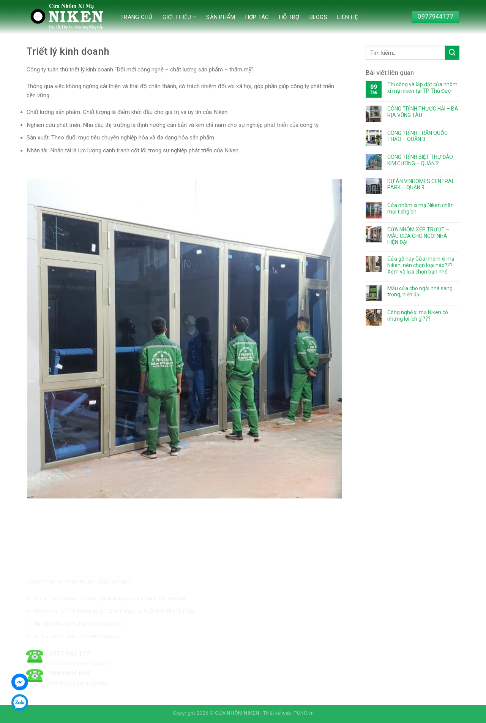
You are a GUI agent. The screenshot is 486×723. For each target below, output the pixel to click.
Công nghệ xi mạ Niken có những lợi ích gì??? (417, 315)
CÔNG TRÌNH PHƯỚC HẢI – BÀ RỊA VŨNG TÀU (422, 112)
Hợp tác (257, 17)
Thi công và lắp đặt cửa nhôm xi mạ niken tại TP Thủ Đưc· (422, 87)
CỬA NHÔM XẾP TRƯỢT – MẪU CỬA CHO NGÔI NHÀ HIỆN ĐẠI (418, 235)
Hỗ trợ (289, 17)
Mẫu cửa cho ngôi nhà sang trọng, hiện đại (420, 291)
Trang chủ (136, 17)
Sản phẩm (220, 17)
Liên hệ (347, 17)
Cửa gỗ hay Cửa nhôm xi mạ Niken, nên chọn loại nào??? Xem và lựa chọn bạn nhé (420, 265)
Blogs (318, 17)
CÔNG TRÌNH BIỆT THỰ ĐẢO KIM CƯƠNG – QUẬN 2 (420, 160)
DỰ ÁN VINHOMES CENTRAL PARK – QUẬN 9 (420, 184)
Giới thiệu (180, 17)
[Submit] (452, 53)
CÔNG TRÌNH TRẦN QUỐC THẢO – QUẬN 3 (417, 136)
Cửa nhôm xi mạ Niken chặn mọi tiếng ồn (420, 208)
